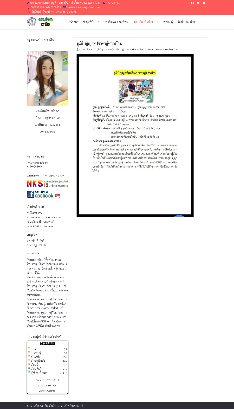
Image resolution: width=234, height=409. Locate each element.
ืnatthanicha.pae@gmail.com (83, 7)
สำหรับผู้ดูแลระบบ (36, 245)
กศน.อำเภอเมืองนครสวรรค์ (40, 221)
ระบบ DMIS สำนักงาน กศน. (41, 226)
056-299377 (114, 3)
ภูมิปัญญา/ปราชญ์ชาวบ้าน (99, 43)
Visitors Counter (47, 390)
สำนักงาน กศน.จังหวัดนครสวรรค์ (44, 217)
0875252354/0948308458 (46, 7)
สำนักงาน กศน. (35, 213)
